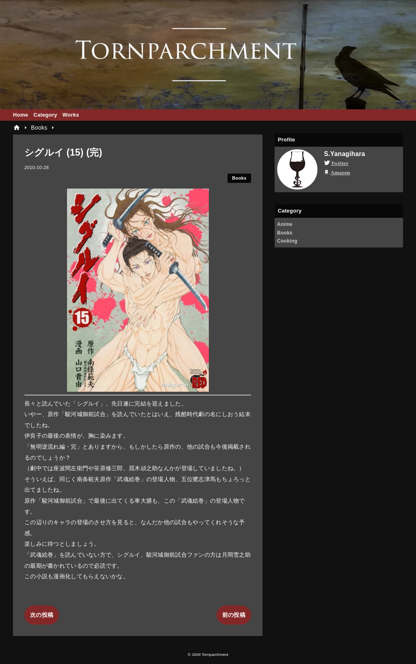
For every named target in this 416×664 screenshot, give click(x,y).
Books (239, 178)
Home (20, 115)
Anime (284, 224)
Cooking (287, 241)
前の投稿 (233, 615)
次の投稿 (41, 615)
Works (71, 115)
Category (45, 115)
